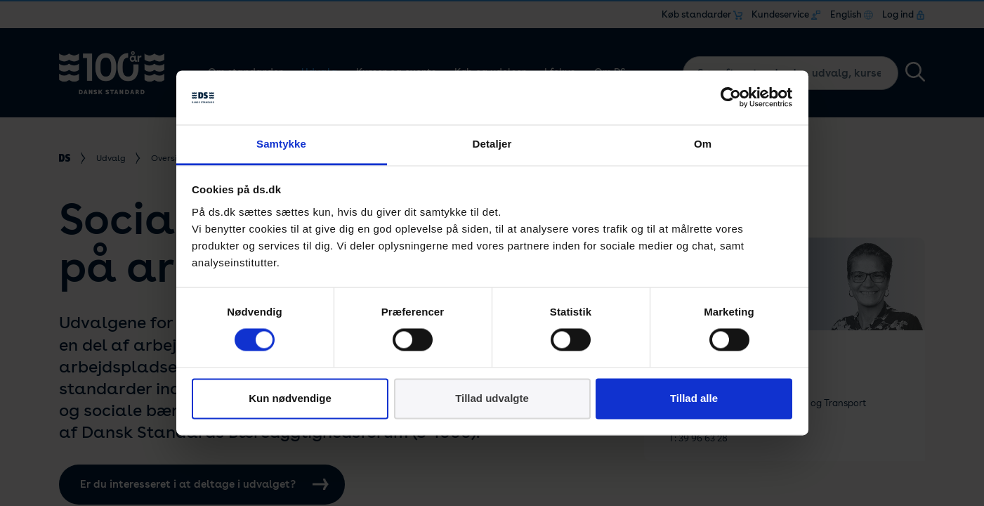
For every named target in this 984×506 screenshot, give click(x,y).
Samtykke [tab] (281, 144)
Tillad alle (694, 398)
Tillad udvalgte (492, 398)
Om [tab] (702, 144)
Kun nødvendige (290, 398)
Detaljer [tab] (492, 144)
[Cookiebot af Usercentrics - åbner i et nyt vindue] (730, 97)
